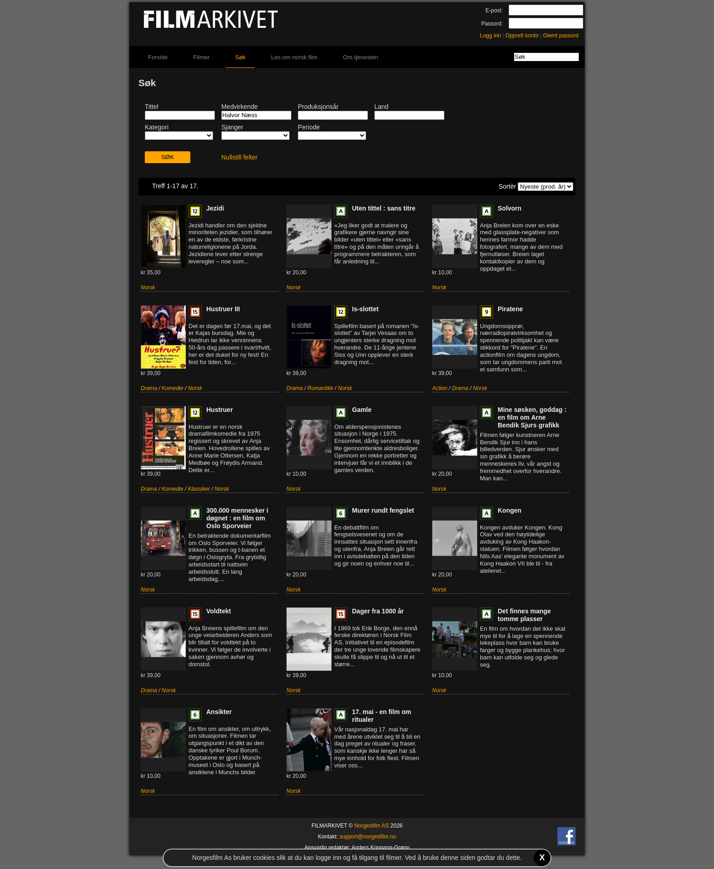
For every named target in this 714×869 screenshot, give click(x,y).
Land (381, 106)
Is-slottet (365, 309)
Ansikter (219, 711)
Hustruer (219, 409)
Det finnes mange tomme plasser (524, 614)
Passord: (492, 24)
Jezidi (215, 208)
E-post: (494, 10)
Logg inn (490, 35)
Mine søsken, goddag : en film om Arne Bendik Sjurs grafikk (532, 417)
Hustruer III (223, 309)
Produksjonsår (318, 106)
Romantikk (320, 388)
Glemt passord (560, 35)
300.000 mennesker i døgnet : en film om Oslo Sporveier (237, 518)
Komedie (172, 388)
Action (439, 388)
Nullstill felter (239, 157)
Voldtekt (218, 611)
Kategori (156, 127)
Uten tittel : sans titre (383, 208)
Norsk (148, 287)
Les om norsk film (294, 57)
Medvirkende (239, 106)
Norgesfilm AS (371, 826)
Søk (240, 57)
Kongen (509, 510)
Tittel (151, 106)
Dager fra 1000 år (378, 611)
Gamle (362, 409)
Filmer (201, 57)
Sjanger (232, 127)
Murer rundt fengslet (383, 510)
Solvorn (509, 208)
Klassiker (199, 489)
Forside (158, 57)
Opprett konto (522, 35)
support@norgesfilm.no (368, 836)
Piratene (510, 309)
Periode (309, 127)
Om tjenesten (360, 57)
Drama (149, 388)
